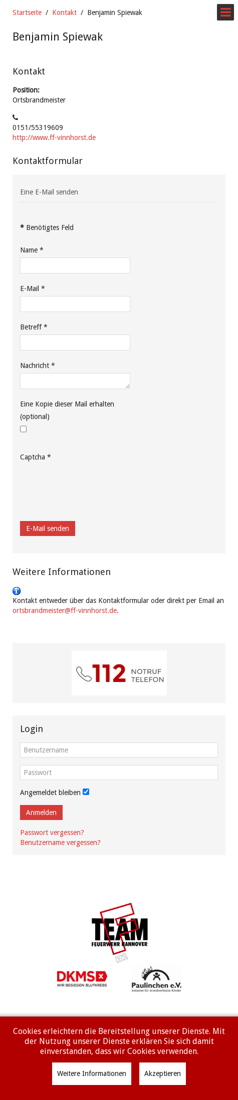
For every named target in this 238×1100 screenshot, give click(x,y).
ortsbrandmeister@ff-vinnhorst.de (65, 610)
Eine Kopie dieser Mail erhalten (67, 404)
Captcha (35, 457)
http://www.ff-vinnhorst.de (54, 138)
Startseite (27, 12)
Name (32, 250)
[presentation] (96, 484)
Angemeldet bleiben (50, 792)
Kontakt (64, 12)
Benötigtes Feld (47, 228)
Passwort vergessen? (52, 832)
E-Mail (32, 288)
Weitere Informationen (91, 1074)
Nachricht (37, 366)
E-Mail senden (47, 528)
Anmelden (41, 812)
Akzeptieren (162, 1074)
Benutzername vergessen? (60, 842)
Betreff (34, 327)
